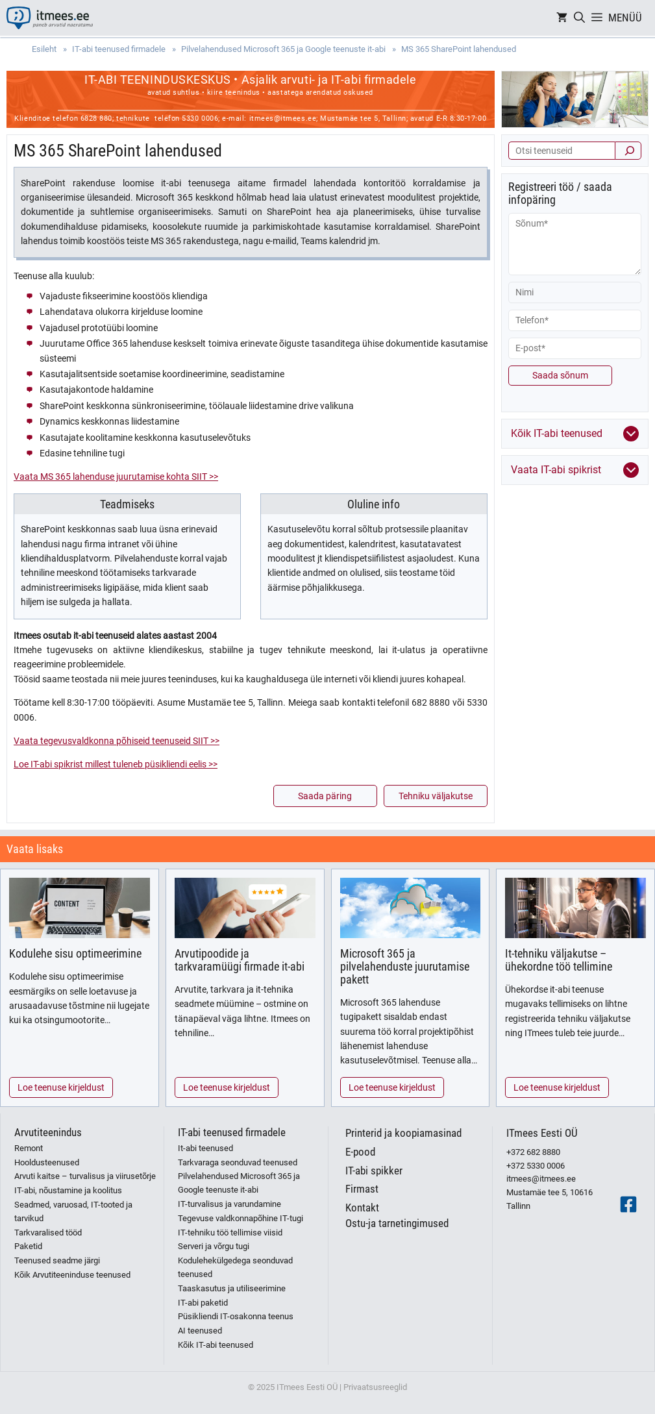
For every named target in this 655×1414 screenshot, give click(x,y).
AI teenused (200, 1330)
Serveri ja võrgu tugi (213, 1246)
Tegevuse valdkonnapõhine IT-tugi (240, 1218)
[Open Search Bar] (579, 18)
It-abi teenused (205, 1148)
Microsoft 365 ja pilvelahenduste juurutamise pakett (404, 966)
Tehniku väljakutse (436, 796)
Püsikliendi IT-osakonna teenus (235, 1316)
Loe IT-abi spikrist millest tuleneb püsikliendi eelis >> (115, 764)
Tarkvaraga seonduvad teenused (237, 1162)
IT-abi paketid (203, 1303)
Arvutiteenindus (48, 1132)
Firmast (361, 1188)
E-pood (360, 1151)
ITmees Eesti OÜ (542, 1132)
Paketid (28, 1246)
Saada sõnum (560, 375)
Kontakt (362, 1207)
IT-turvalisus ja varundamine (229, 1204)
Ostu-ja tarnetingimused (397, 1223)
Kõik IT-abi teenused (215, 1345)
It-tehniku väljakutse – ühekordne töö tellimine (558, 960)
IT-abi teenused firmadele (232, 1132)
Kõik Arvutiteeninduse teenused (72, 1275)
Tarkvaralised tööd (48, 1232)
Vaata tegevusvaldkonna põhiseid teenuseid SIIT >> (116, 741)
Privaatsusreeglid (375, 1387)
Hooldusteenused (46, 1162)
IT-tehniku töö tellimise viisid (230, 1232)
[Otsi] (628, 151)
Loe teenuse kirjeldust (61, 1087)
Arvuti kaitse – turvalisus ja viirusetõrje (85, 1176)
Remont (28, 1148)
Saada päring (325, 796)
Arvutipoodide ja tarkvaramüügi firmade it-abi (239, 960)
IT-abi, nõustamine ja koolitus (68, 1190)
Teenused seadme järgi (57, 1260)
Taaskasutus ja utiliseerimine (232, 1288)
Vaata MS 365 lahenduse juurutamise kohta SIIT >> (116, 476)
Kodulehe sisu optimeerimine (75, 953)
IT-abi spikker (373, 1170)
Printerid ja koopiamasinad (403, 1132)
